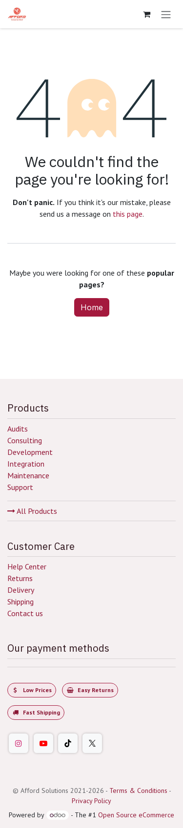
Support (20, 487)
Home (92, 307)
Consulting (24, 440)
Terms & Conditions (138, 790)
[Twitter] (92, 743)
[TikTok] (68, 743)
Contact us (25, 613)
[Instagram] (18, 743)
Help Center (26, 566)
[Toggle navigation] (166, 14)
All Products (32, 511)
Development (30, 452)
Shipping (20, 601)
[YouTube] (43, 743)
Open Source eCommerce (136, 814)
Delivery (20, 590)
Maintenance (28, 475)
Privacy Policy (91, 800)
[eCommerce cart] (146, 14)
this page (127, 214)
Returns (20, 578)
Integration (25, 464)
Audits (17, 428)
